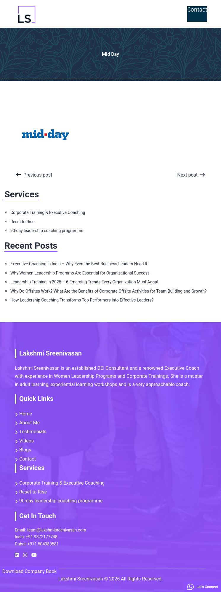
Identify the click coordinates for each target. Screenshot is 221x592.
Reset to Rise (83, 14)
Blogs (25, 450)
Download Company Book (29, 571)
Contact (197, 9)
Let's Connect (202, 587)
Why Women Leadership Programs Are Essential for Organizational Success (80, 273)
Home (50, 14)
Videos (174, 14)
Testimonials (32, 431)
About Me (29, 423)
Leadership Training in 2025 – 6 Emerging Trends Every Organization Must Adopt (84, 282)
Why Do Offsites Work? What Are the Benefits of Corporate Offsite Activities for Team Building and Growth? (108, 291)
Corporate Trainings (132, 14)
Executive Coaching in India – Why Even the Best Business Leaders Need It (78, 263)
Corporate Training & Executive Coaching (47, 212)
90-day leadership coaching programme (46, 230)
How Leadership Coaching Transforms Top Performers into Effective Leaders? (81, 300)
